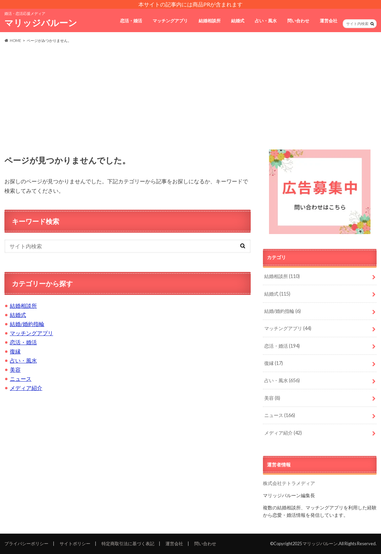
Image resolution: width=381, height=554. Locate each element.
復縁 (15, 351)
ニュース (20, 378)
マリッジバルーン (40, 22)
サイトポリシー (75, 543)
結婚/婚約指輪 (27, 324)
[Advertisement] (190, 96)
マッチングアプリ (170, 20)
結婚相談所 (210, 20)
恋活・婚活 (131, 20)
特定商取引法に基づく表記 (128, 543)
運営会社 (328, 20)
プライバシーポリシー (26, 543)
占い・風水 (266, 20)
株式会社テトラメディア (289, 483)
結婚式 (237, 20)
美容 (15, 369)
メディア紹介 (26, 388)
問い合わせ (298, 20)
